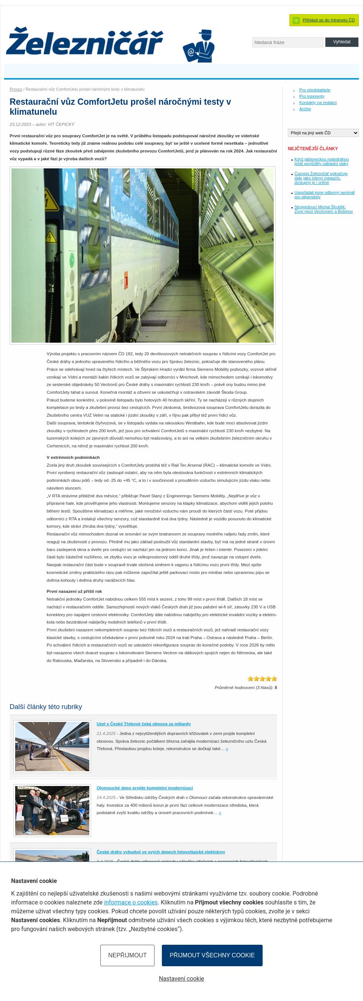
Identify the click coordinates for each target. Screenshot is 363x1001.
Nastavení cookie (181, 978)
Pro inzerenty (311, 96)
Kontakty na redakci (318, 102)
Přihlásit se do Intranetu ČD (329, 20)
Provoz (16, 89)
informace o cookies (131, 902)
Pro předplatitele (314, 90)
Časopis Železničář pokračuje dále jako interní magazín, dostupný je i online (320, 178)
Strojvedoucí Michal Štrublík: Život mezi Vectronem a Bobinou (323, 209)
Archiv (305, 109)
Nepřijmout (127, 955)
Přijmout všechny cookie (212, 955)
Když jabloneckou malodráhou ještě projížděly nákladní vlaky (321, 161)
